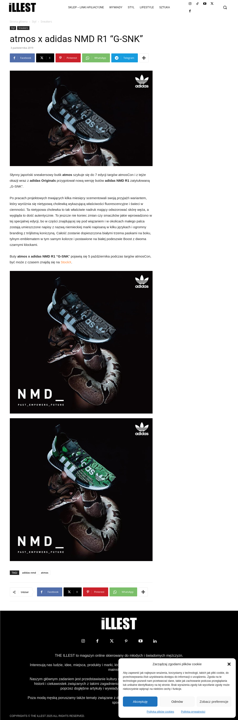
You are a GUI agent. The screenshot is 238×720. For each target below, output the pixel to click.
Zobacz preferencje (214, 701)
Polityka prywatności (193, 711)
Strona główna (19, 21)
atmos (44, 572)
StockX (66, 262)
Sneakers (23, 28)
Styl (34, 21)
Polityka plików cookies (160, 711)
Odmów (177, 701)
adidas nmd (29, 572)
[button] (229, 664)
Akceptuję (140, 701)
